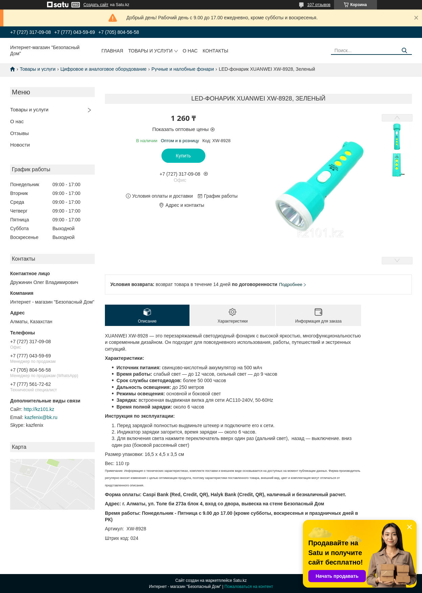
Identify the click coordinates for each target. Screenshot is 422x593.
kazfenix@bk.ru (41, 417)
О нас (190, 50)
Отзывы (19, 133)
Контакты (215, 50)
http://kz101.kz (39, 409)
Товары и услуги (150, 50)
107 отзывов (319, 4)
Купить (183, 155)
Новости (20, 145)
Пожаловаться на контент (248, 586)
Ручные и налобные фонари (183, 69)
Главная (112, 50)
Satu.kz (240, 580)
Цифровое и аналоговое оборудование (104, 69)
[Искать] (404, 50)
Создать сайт (96, 4)
